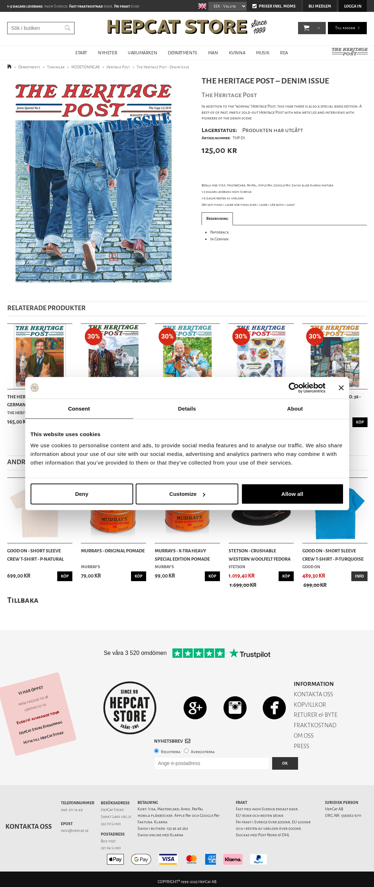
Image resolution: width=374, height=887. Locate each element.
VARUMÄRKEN (142, 53)
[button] (306, 29)
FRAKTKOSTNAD (315, 725)
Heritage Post (118, 67)
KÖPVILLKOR (310, 705)
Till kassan (345, 28)
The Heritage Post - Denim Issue (163, 67)
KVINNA (237, 53)
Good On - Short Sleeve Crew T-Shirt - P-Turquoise (333, 555)
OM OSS (304, 735)
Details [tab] (187, 408)
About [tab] (295, 408)
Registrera (170, 752)
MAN (213, 53)
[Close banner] (341, 387)
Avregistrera (203, 752)
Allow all (292, 494)
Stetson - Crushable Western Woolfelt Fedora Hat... (259, 555)
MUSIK (262, 53)
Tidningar (55, 67)
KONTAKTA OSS (313, 694)
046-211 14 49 (72, 810)
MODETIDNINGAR (85, 67)
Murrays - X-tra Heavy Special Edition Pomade (182, 555)
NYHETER (107, 53)
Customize (187, 494)
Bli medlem (319, 6)
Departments (29, 67)
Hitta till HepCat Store (43, 738)
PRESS (301, 746)
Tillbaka (23, 600)
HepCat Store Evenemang (40, 727)
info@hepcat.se (75, 830)
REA (284, 53)
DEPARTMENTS (182, 53)
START (81, 53)
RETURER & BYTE (315, 715)
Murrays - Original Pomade (113, 551)
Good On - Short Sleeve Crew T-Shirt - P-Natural (35, 555)
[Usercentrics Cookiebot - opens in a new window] (293, 387)
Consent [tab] (79, 408)
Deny (82, 494)
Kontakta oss (28, 826)
